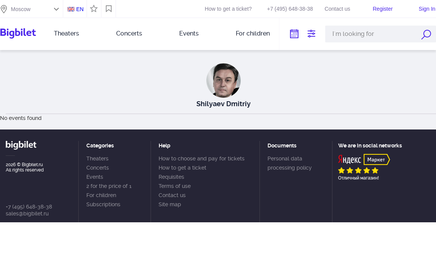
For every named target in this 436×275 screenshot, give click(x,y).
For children (253, 33)
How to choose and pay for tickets (202, 158)
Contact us (337, 9)
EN (79, 9)
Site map (170, 204)
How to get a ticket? (228, 9)
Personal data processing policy (289, 163)
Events (189, 33)
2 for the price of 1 (108, 186)
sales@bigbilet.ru (27, 213)
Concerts (129, 33)
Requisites (171, 177)
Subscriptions (103, 204)
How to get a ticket (182, 168)
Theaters (66, 33)
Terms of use (175, 186)
